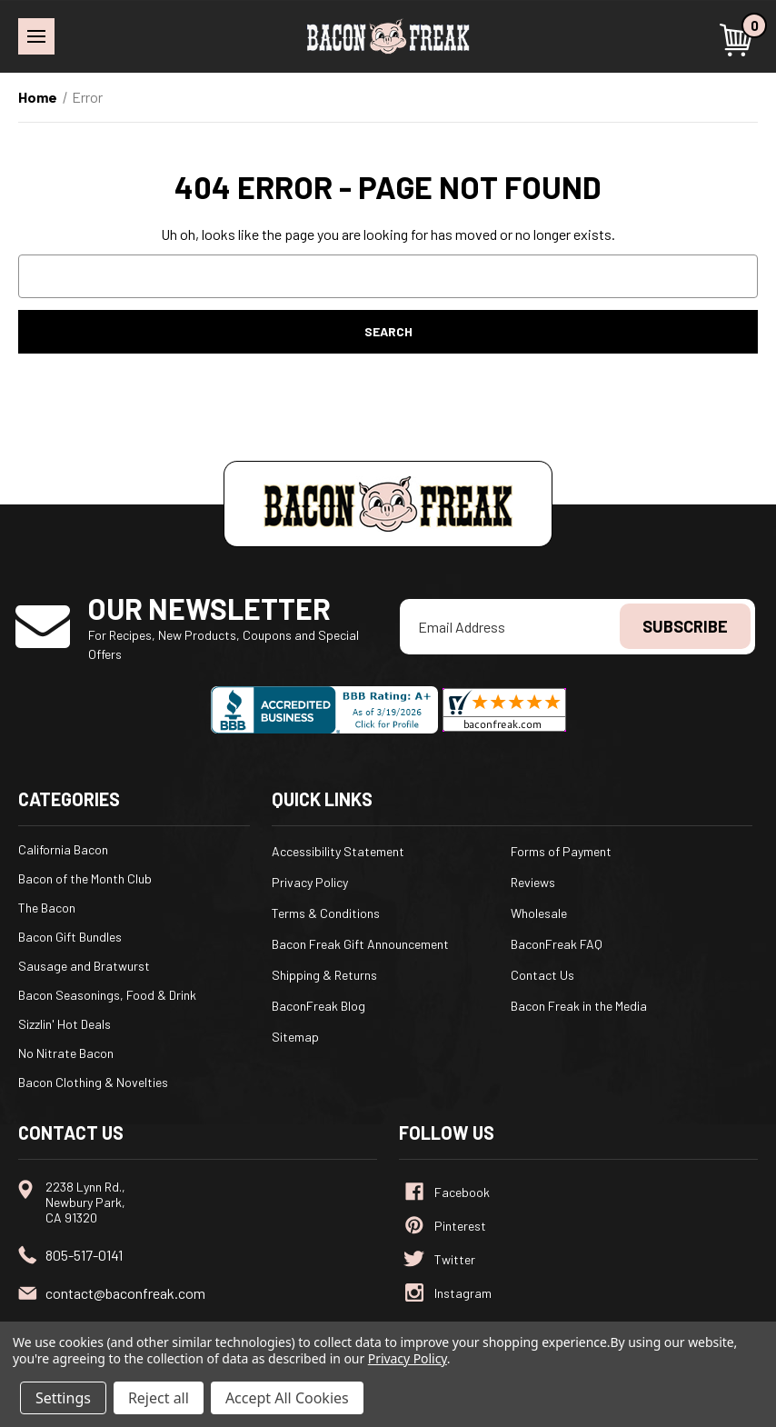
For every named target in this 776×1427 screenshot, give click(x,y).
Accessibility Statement (338, 851)
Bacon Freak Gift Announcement (360, 944)
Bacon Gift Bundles (70, 936)
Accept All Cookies (287, 1398)
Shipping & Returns (324, 975)
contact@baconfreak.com (125, 1293)
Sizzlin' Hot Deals (64, 1024)
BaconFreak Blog (318, 1005)
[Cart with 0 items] (739, 40)
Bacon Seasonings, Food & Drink (107, 995)
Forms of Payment (561, 851)
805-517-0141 (84, 1254)
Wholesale (539, 913)
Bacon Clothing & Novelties (93, 1082)
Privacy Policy (310, 882)
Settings (63, 1398)
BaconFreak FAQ (556, 944)
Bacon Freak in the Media (579, 1005)
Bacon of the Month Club (85, 878)
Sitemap (295, 1036)
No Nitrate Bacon (66, 1053)
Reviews (533, 882)
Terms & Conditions (326, 913)
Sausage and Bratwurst (84, 965)
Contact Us (542, 975)
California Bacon (63, 849)
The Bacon (46, 907)
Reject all (158, 1398)
